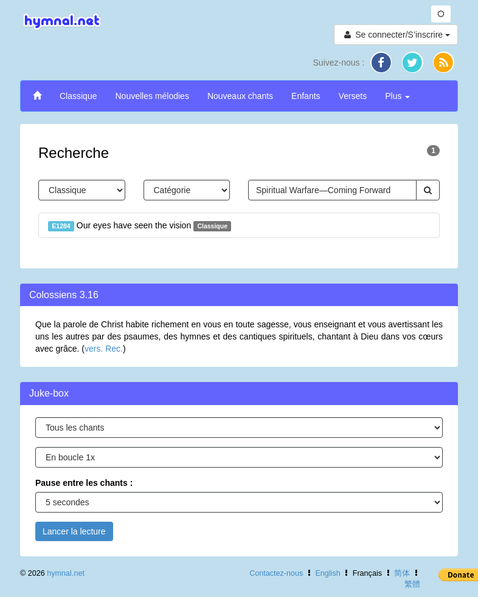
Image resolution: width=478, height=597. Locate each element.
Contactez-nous (276, 573)
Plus (397, 96)
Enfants (305, 96)
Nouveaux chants (240, 96)
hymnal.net (66, 573)
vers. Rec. (104, 348)
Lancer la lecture (74, 531)
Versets (353, 96)
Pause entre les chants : (84, 483)
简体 (402, 573)
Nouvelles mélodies (152, 96)
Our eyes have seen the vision (139, 225)
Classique (78, 96)
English (327, 573)
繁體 (412, 584)
